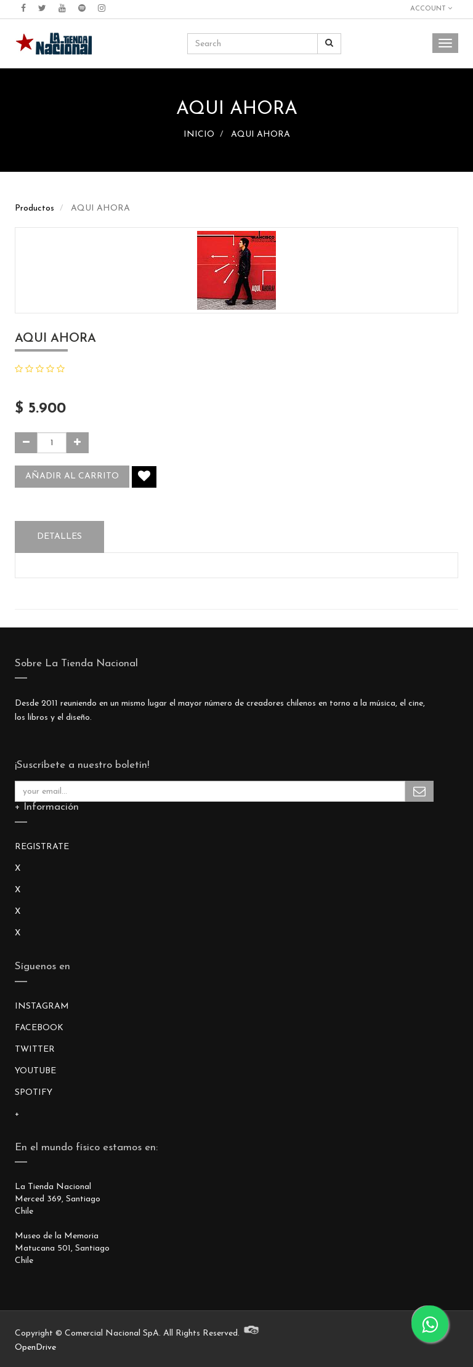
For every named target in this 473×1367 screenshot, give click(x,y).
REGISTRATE (42, 847)
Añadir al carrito (72, 476)
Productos (34, 208)
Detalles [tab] (59, 536)
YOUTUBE (35, 1071)
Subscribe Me (419, 791)
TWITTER (35, 1049)
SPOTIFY (33, 1092)
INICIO (199, 134)
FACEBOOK (39, 1028)
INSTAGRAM (42, 1006)
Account (431, 8)
